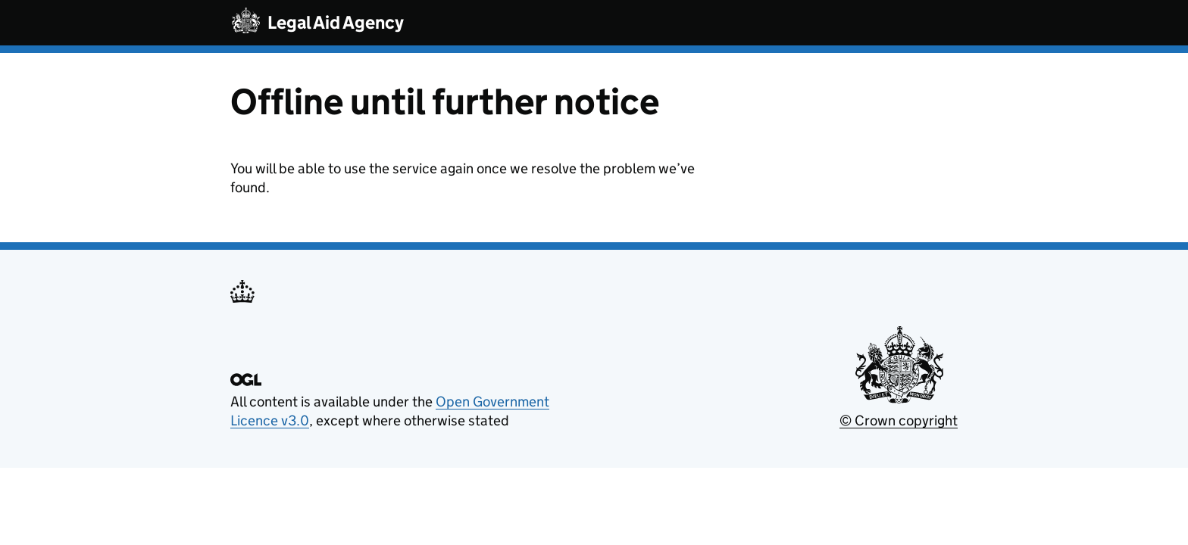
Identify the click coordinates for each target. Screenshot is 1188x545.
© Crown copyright (898, 420)
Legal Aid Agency (335, 22)
